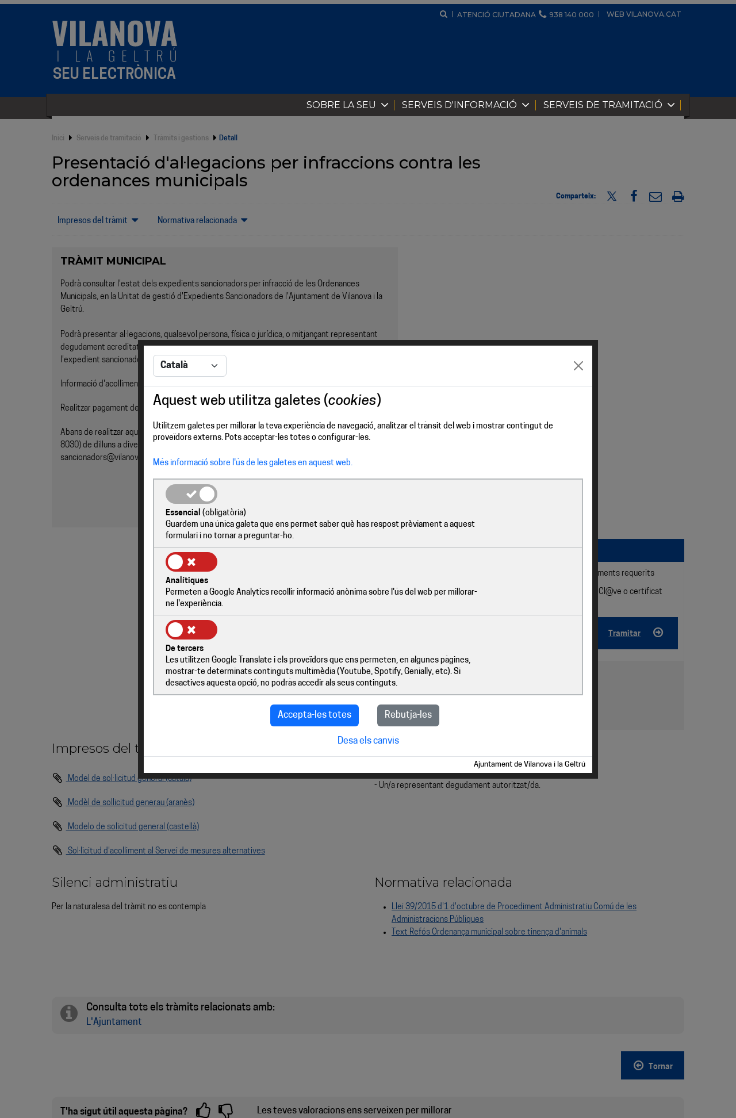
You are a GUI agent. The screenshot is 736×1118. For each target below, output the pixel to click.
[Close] (578, 401)
